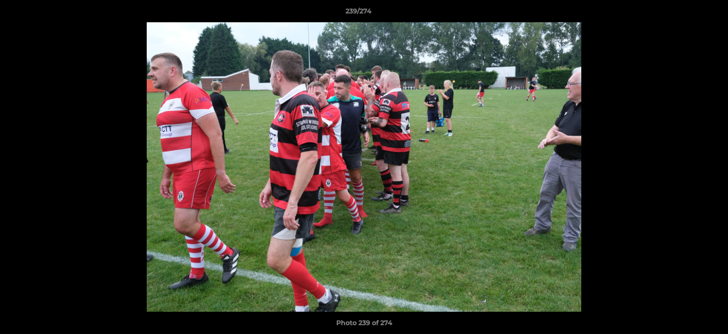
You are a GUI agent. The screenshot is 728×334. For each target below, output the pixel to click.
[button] (689, 13)
